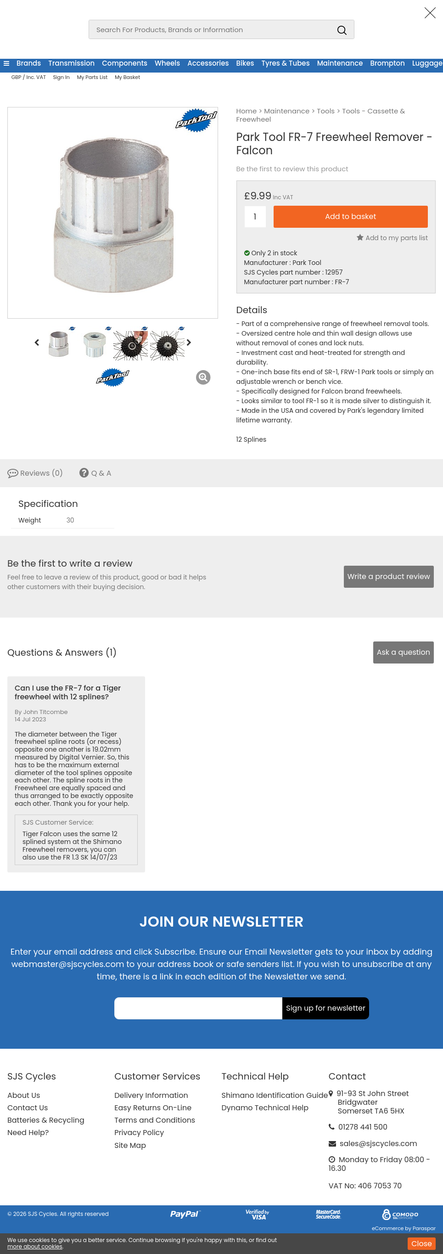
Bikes (245, 63)
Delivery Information (151, 1095)
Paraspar (424, 1228)
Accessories (208, 63)
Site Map (130, 1145)
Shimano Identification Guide (275, 1095)
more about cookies (34, 1246)
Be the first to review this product (292, 169)
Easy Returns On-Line (152, 1107)
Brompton (387, 63)
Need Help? (28, 1132)
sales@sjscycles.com (378, 1143)
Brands (29, 63)
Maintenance (340, 63)
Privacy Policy (139, 1132)
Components (124, 63)
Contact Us (27, 1107)
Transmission (71, 63)
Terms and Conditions (154, 1120)
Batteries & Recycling (45, 1120)
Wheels (167, 63)
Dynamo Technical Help (265, 1107)
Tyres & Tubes (286, 63)
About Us (23, 1095)
